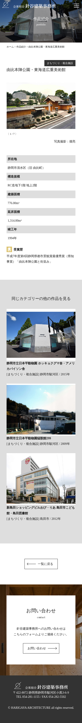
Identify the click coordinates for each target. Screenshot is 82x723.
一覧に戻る (45, 564)
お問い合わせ (37, 648)
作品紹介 (21, 46)
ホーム (10, 46)
